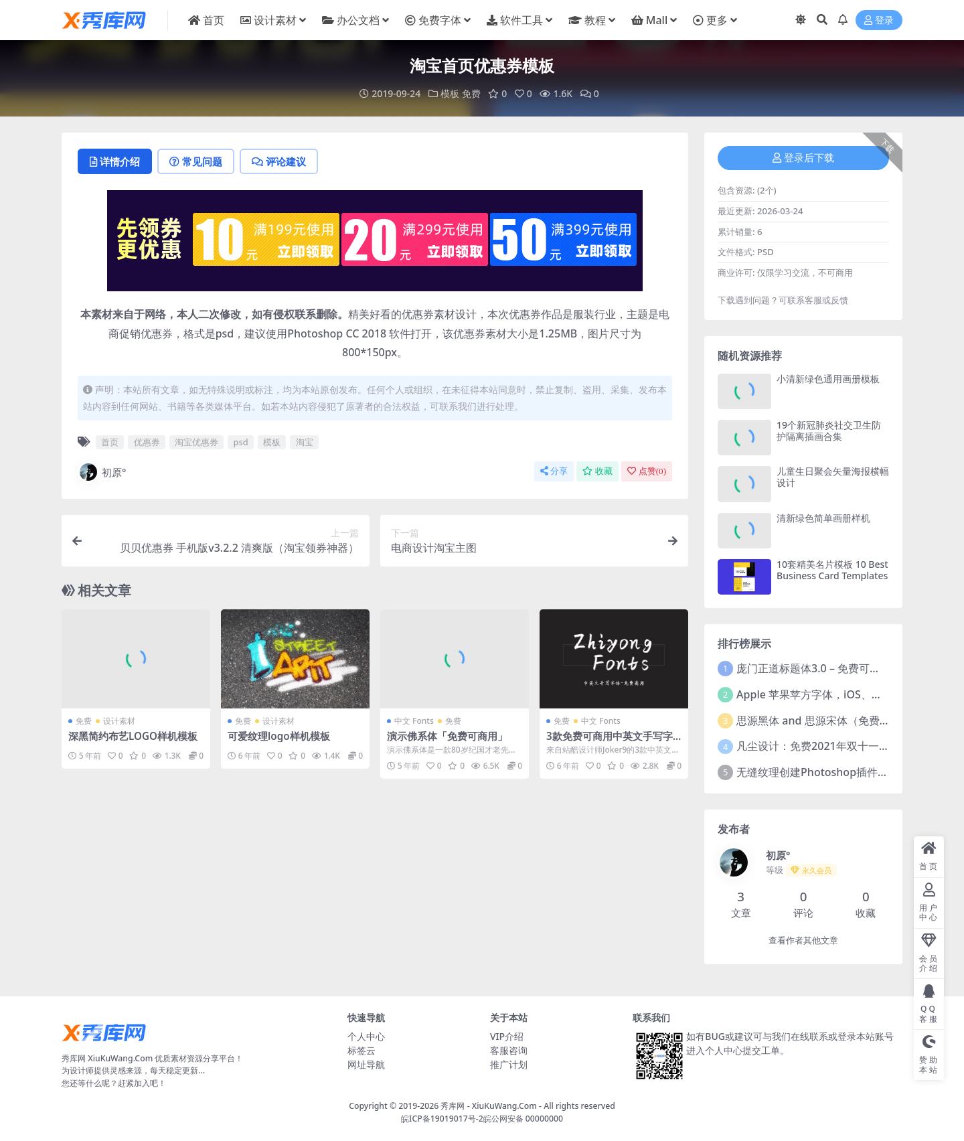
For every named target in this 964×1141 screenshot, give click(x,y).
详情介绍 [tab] (115, 161)
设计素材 (119, 721)
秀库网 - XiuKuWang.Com (489, 1106)
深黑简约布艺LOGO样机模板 (132, 736)
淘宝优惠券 (196, 442)
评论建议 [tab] (279, 161)
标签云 (361, 1050)
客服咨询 (509, 1050)
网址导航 (366, 1064)
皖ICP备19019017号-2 (442, 1118)
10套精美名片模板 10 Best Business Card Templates (832, 570)
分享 (554, 471)
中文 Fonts (414, 721)
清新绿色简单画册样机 (823, 518)
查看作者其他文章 (803, 940)
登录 (879, 20)
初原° (102, 472)
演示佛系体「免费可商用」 (447, 736)
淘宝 (304, 442)
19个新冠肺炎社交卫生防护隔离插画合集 (829, 431)
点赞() (646, 471)
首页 (109, 442)
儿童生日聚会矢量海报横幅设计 (833, 477)
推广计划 (509, 1064)
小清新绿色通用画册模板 (828, 378)
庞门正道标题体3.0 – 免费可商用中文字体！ (840, 668)
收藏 (597, 471)
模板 (449, 93)
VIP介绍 (507, 1036)
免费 (471, 93)
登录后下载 (803, 158)
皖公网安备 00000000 (523, 1118)
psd (241, 442)
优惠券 (147, 442)
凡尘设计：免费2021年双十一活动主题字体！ (845, 746)
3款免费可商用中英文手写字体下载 (609, 742)
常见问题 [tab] (195, 161)
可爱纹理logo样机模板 (279, 736)
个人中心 (366, 1036)
